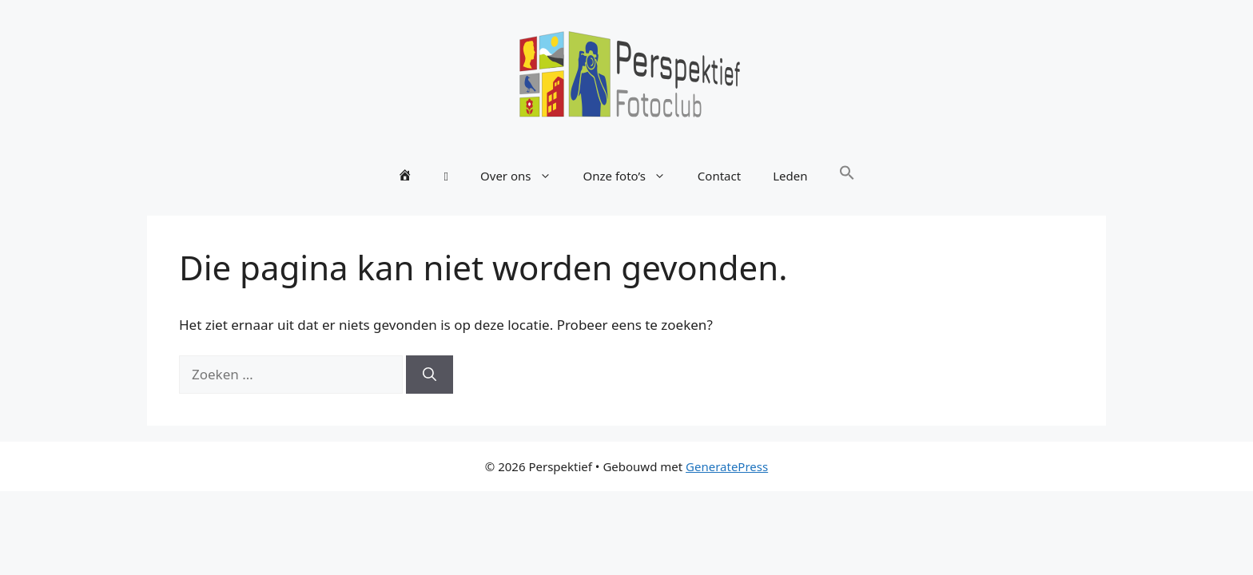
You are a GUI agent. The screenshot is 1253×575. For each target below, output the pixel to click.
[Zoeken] (429, 374)
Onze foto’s (632, 176)
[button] (847, 176)
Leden (790, 176)
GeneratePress (727, 466)
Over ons (523, 176)
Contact (719, 176)
